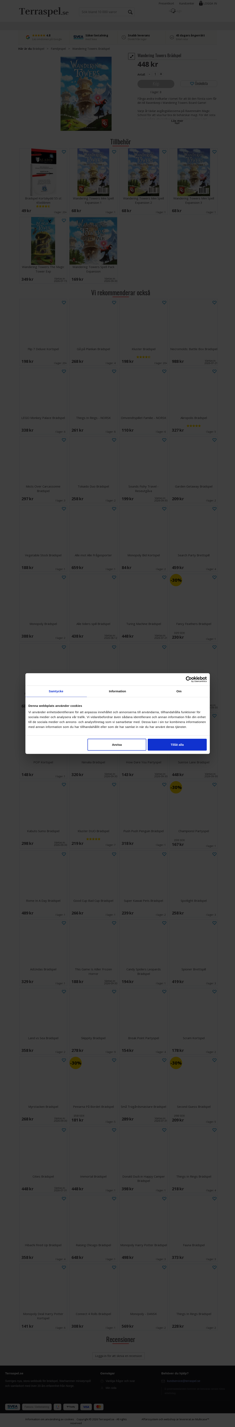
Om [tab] (179, 691)
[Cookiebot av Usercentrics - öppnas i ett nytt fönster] (189, 679)
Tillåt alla (177, 744)
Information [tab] (117, 691)
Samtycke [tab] (56, 691)
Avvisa (117, 744)
